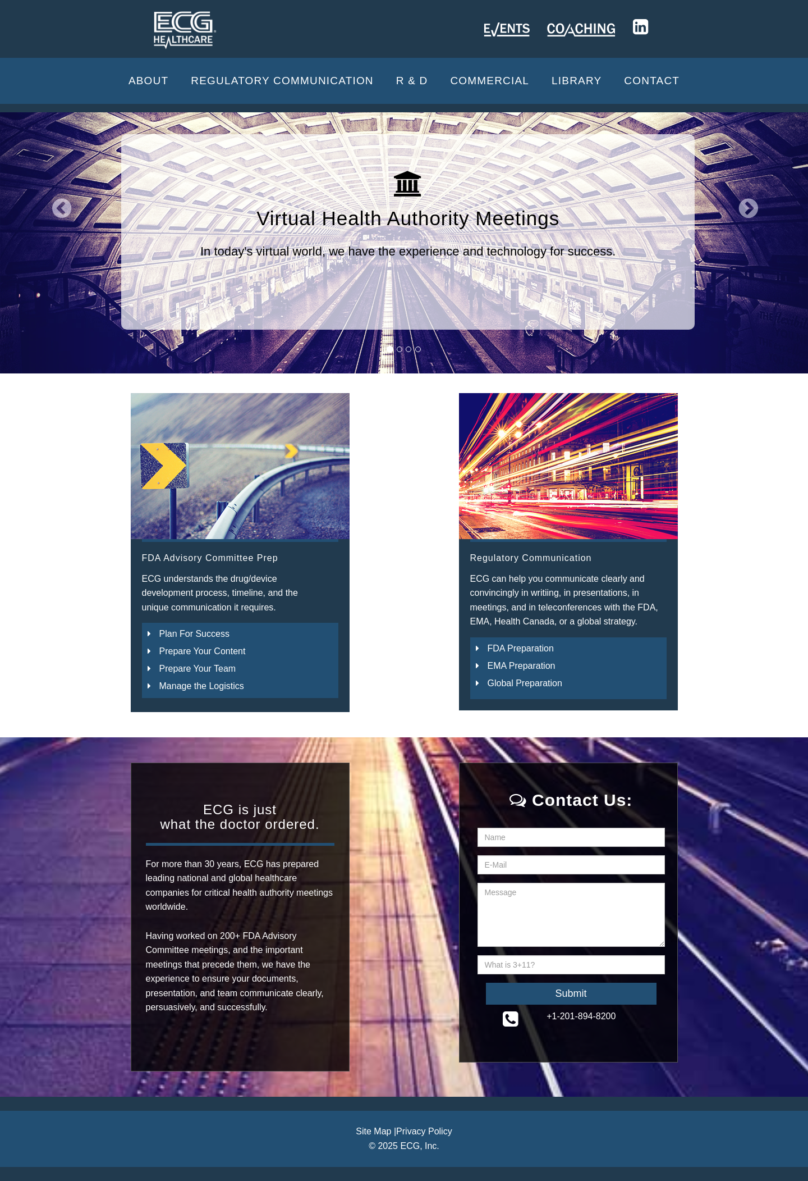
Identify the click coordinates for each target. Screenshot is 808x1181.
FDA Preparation (521, 648)
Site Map (373, 1131)
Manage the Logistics (201, 686)
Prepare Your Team (197, 668)
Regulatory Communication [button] (282, 80)
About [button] (148, 80)
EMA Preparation (522, 666)
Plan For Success (194, 634)
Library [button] (577, 80)
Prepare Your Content (202, 651)
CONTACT (652, 80)
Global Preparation (525, 683)
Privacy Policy (424, 1131)
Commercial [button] (489, 80)
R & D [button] (412, 80)
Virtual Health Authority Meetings (407, 218)
